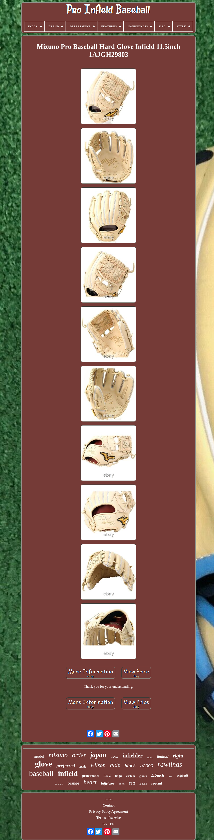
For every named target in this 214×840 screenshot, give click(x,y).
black (130, 765)
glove (43, 764)
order (79, 755)
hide (115, 765)
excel (121, 783)
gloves (143, 775)
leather (114, 757)
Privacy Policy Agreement (108, 811)
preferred (66, 765)
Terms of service (108, 818)
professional (90, 775)
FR (112, 824)
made (82, 766)
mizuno (58, 755)
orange (73, 783)
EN (104, 824)
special (156, 783)
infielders (108, 783)
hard (107, 775)
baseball (41, 773)
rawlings (169, 764)
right (178, 756)
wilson (98, 765)
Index (108, 799)
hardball (59, 784)
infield (68, 773)
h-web (143, 783)
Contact (108, 805)
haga (118, 775)
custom (130, 775)
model (39, 756)
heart (90, 782)
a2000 (146, 765)
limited (162, 757)
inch (170, 776)
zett (132, 783)
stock (150, 757)
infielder (133, 756)
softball (182, 775)
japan (98, 755)
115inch (157, 775)
